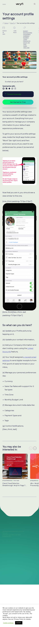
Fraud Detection (7, 480)
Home (6, 23)
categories (27, 34)
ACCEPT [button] (18, 623)
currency (26, 36)
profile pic (26, 41)
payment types (26, 38)
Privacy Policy (18, 619)
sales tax (26, 42)
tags (24, 44)
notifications (27, 32)
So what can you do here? (14, 82)
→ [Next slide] (35, 448)
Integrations (33, 480)
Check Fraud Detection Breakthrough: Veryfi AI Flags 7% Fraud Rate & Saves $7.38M (14, 484)
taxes (25, 46)
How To (12, 23)
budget (25, 31)
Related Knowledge (13, 94)
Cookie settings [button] (8, 623)
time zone (26, 47)
